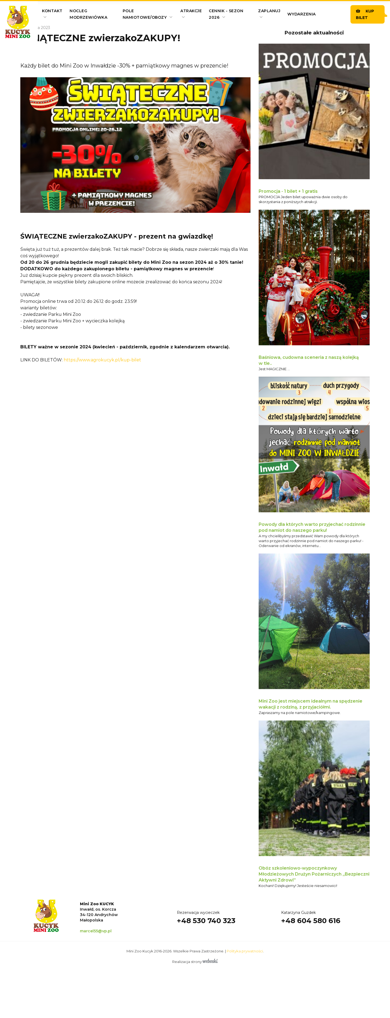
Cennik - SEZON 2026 (226, 14)
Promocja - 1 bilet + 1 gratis (288, 192)
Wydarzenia (301, 14)
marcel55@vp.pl (96, 960)
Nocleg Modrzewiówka (88, 14)
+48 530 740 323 (206, 946)
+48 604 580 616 (310, 946)
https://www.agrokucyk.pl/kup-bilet (102, 359)
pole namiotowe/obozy (148, 14)
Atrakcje (191, 13)
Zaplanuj (269, 13)
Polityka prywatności (245, 980)
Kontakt (52, 13)
